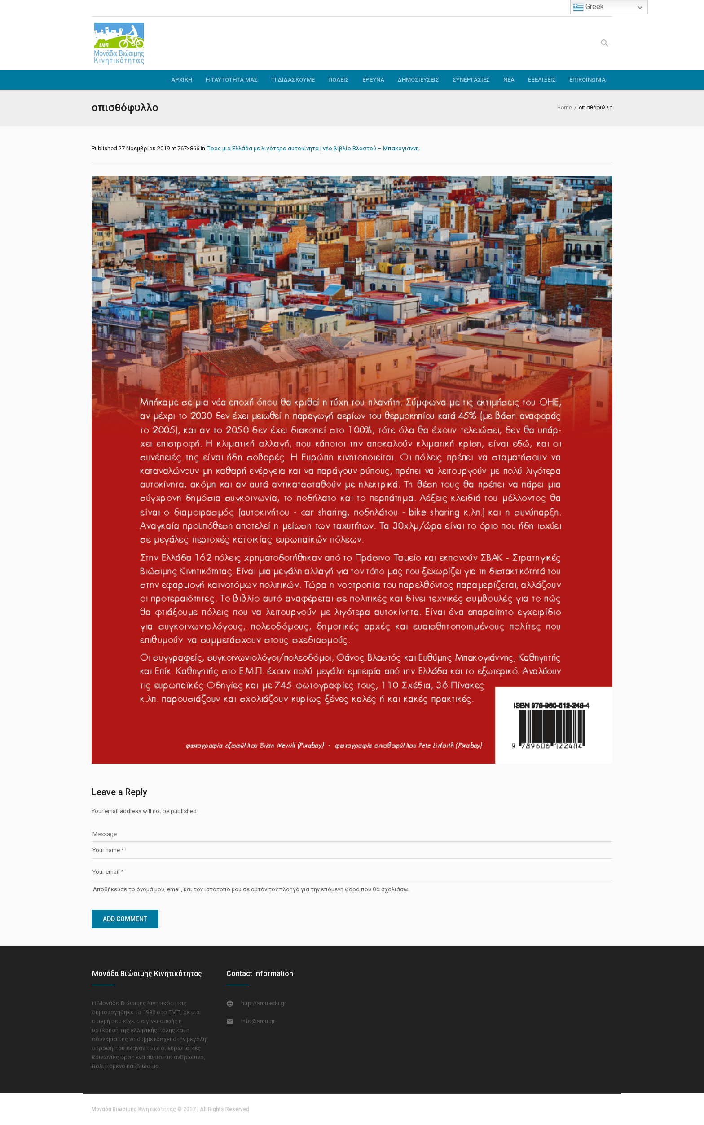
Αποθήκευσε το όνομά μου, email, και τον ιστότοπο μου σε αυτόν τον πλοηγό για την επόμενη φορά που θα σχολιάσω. (251, 889)
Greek (588, 7)
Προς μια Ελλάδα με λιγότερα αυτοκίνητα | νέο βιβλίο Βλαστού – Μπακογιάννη (313, 148)
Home (564, 108)
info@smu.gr (258, 1021)
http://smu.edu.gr (263, 1003)
